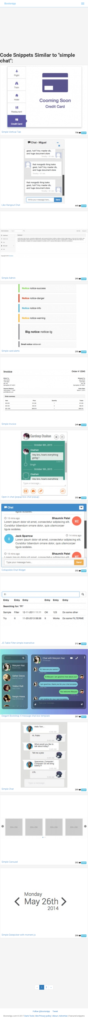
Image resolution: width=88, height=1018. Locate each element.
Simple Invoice (9, 424)
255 (78, 351)
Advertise (63, 1016)
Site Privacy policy (43, 1016)
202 (78, 862)
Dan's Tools (29, 1016)
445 (78, 206)
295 (78, 278)
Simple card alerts (11, 351)
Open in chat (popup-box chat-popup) (20, 497)
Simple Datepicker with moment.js (19, 934)
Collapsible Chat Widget (13, 570)
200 (78, 935)
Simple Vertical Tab (11, 132)
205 (78, 789)
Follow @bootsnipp (41, 1011)
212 (78, 643)
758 (78, 132)
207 (78, 716)
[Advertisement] (44, 27)
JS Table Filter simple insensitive (18, 643)
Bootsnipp (10, 3)
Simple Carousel (10, 862)
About (55, 1016)
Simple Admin (9, 278)
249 (78, 424)
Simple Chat (8, 789)
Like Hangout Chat (11, 205)
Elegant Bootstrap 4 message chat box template (26, 715)
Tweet (55, 1011)
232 (78, 497)
